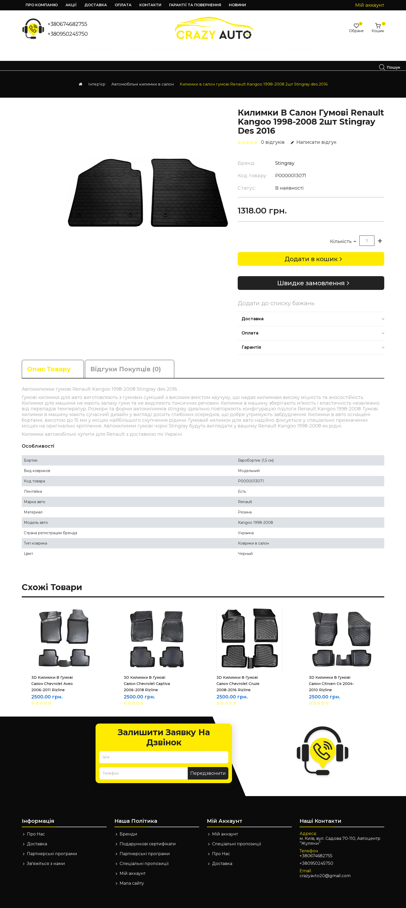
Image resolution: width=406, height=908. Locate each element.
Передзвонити (208, 764)
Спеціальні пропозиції (144, 854)
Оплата (123, 5)
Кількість (341, 232)
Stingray (284, 153)
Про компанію (42, 5)
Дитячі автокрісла (96, 54)
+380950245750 (68, 34)
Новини (237, 5)
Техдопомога (219, 54)
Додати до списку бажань (276, 294)
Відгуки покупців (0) (125, 359)
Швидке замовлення (311, 273)
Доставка (95, 5)
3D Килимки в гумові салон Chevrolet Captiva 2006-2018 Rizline (147, 674)
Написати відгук (313, 132)
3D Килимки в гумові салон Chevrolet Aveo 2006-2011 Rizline (52, 674)
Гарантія (251, 337)
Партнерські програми (52, 844)
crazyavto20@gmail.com (325, 866)
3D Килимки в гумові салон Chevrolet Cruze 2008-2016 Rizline (237, 674)
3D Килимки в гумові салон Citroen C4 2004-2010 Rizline (331, 674)
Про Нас (36, 824)
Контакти (150, 5)
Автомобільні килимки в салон (142, 74)
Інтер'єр (57, 54)
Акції (71, 5)
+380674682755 (67, 24)
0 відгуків (273, 132)
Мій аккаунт (133, 863)
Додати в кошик (311, 249)
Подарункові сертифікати (148, 834)
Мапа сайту (132, 873)
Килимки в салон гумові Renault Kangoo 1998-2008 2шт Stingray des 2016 (254, 74)
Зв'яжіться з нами (46, 854)
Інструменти (22, 54)
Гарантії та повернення (195, 5)
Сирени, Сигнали (176, 54)
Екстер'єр (137, 54)
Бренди (128, 824)
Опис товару (49, 359)
